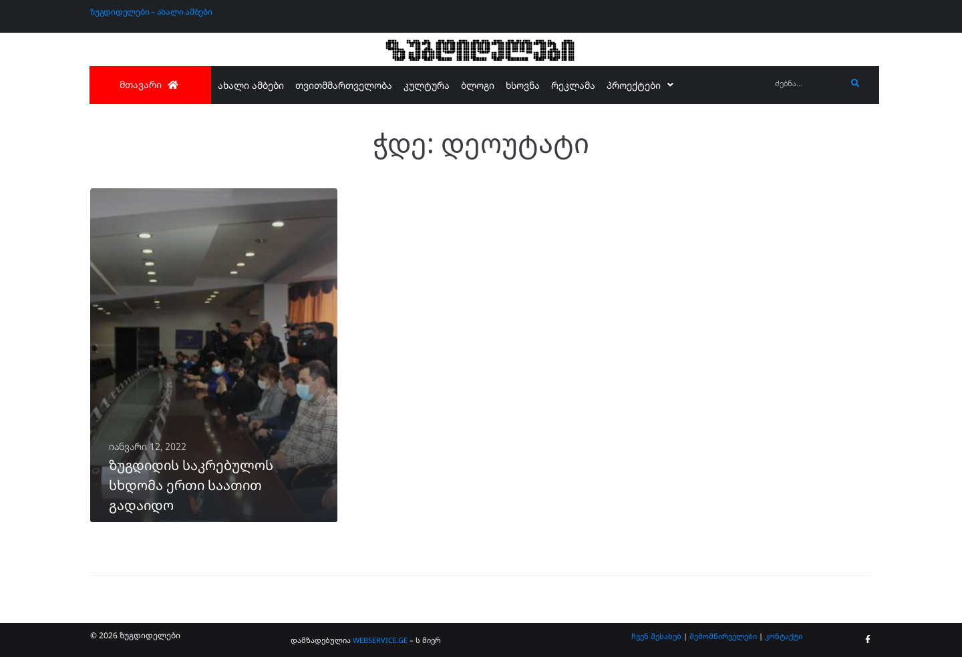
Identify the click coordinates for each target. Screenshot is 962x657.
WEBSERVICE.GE (380, 640)
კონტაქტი (783, 636)
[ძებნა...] (807, 83)
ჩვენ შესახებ (656, 636)
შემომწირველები (723, 636)
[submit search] (855, 83)
